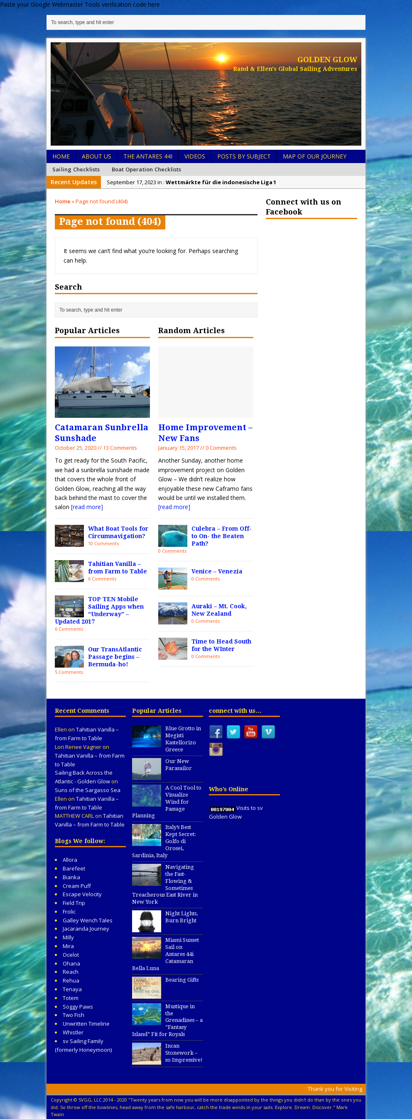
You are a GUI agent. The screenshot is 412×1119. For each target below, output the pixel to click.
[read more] (87, 507)
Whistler (73, 1032)
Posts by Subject (244, 156)
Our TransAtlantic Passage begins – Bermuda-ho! (115, 657)
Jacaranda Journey (86, 928)
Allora (70, 859)
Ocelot (71, 954)
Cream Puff (77, 886)
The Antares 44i (147, 156)
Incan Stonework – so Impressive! (184, 1053)
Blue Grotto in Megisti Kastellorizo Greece (183, 739)
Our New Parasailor (178, 764)
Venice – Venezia (217, 571)
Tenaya (72, 989)
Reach (70, 971)
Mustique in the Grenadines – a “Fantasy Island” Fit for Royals (167, 1020)
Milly (68, 937)
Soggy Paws (78, 1006)
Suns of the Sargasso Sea (87, 790)
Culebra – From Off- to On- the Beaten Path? (221, 536)
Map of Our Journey (314, 156)
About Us (96, 156)
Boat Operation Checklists (146, 169)
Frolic (69, 911)
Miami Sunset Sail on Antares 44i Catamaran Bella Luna (165, 954)
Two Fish (73, 1015)
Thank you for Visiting (335, 1088)
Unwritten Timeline (86, 1023)
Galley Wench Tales (88, 920)
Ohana (71, 963)
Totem (70, 998)
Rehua (71, 980)
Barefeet (74, 868)
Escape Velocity (82, 894)
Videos (194, 156)
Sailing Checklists (76, 169)
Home (61, 156)
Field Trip (74, 903)
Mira (68, 946)
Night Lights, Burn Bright (181, 917)
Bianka (71, 877)
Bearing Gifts (182, 980)
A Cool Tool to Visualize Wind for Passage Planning (166, 802)
